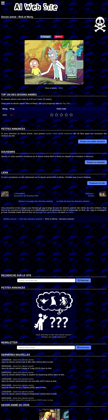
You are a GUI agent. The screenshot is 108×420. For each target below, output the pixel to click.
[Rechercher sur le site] (46, 280)
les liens (70, 212)
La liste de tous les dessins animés (73, 201)
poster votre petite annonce (59, 133)
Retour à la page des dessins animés (36, 201)
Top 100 (66, 103)
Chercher (83, 280)
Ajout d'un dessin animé (23, 360)
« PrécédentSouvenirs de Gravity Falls (26, 194)
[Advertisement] (54, 250)
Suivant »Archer (89, 194)
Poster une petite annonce (92, 141)
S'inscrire (83, 347)
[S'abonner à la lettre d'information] (46, 347)
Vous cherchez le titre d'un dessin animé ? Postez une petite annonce (54, 313)
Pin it (58, 37)
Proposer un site (97, 183)
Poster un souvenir (96, 162)
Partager (45, 37)
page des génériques (48, 212)
